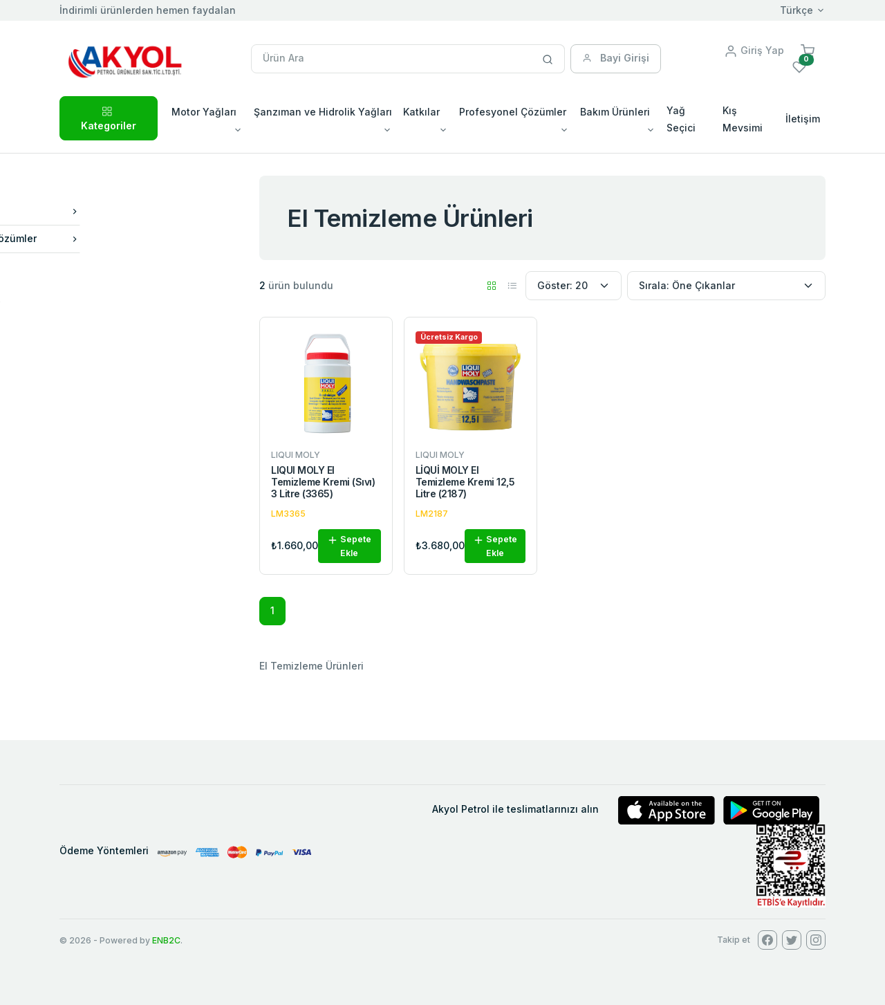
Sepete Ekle (349, 546)
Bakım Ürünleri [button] (615, 112)
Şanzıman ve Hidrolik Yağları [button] (323, 112)
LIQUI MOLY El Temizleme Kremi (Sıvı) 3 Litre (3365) (323, 481)
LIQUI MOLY (108, 305)
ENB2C (166, 940)
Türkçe (796, 10)
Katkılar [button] (421, 112)
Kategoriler (108, 117)
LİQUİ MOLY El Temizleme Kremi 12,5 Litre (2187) (465, 481)
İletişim (802, 119)
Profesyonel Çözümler (140, 238)
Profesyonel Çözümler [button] (512, 112)
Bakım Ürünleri (140, 211)
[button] (807, 50)
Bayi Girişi (615, 58)
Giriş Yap (754, 50)
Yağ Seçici (681, 118)
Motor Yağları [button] (203, 112)
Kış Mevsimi (743, 118)
